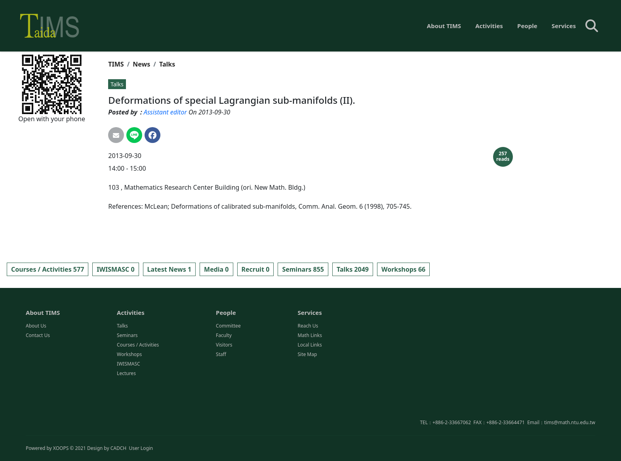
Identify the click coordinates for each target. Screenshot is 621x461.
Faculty (224, 367)
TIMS (116, 64)
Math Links (309, 367)
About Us (36, 357)
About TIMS (444, 26)
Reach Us (307, 357)
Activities (489, 26)
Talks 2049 (353, 269)
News (141, 64)
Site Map (307, 386)
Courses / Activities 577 (47, 269)
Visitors (224, 376)
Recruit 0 (256, 269)
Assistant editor (165, 112)
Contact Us (38, 367)
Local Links (309, 376)
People (527, 26)
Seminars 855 (303, 269)
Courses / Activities (138, 376)
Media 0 (216, 269)
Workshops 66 (403, 269)
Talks (167, 64)
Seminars (127, 367)
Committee (228, 357)
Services (564, 26)
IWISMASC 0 (115, 269)
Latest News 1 (169, 269)
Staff (221, 386)
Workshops (129, 386)
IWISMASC (128, 395)
